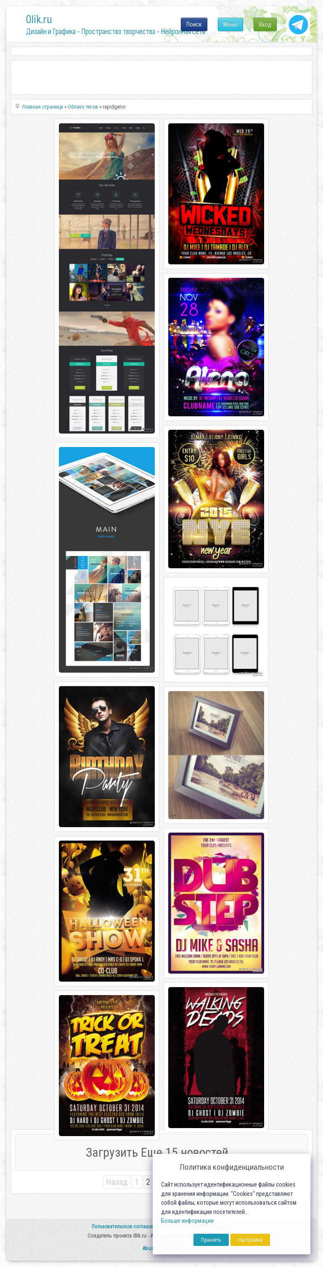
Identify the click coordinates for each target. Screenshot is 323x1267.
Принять (211, 1240)
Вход (265, 24)
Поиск (194, 24)
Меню (230, 24)
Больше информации (187, 1220)
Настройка (250, 1240)
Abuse (149, 1248)
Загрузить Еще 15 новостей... (161, 1152)
